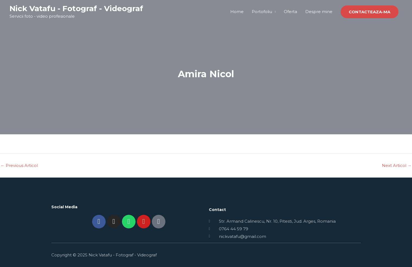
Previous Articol (19, 165)
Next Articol (396, 165)
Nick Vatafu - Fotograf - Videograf (76, 8)
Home (237, 11)
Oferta (290, 11)
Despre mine (318, 11)
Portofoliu (262, 11)
